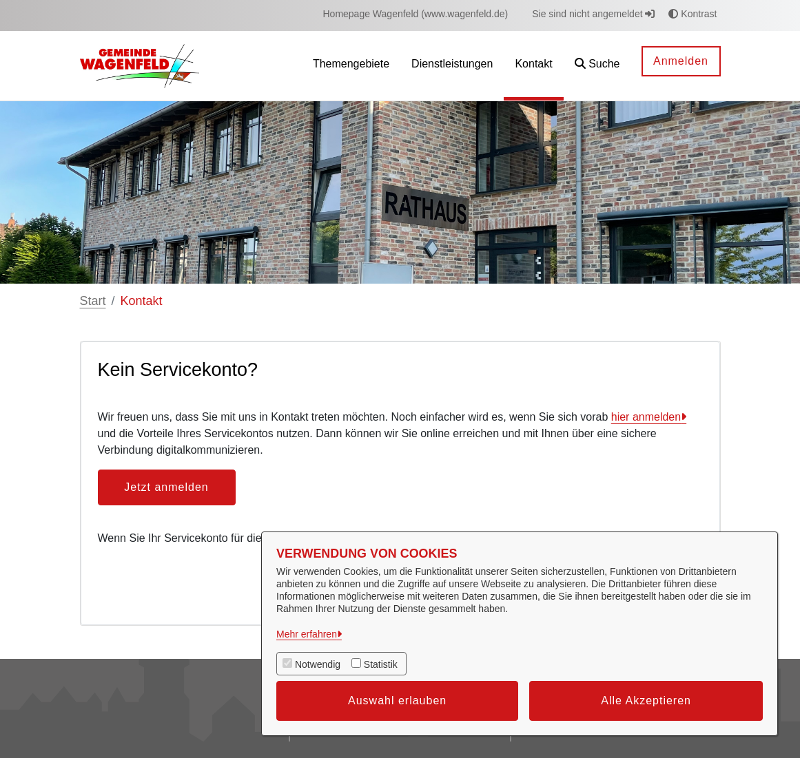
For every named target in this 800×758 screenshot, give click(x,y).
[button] (597, 66)
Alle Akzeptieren (646, 700)
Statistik (381, 664)
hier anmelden (646, 417)
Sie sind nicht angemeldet (593, 13)
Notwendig (317, 664)
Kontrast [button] (692, 13)
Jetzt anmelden (166, 487)
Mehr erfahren (306, 634)
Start (93, 301)
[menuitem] (415, 14)
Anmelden (680, 61)
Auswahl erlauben (397, 700)
